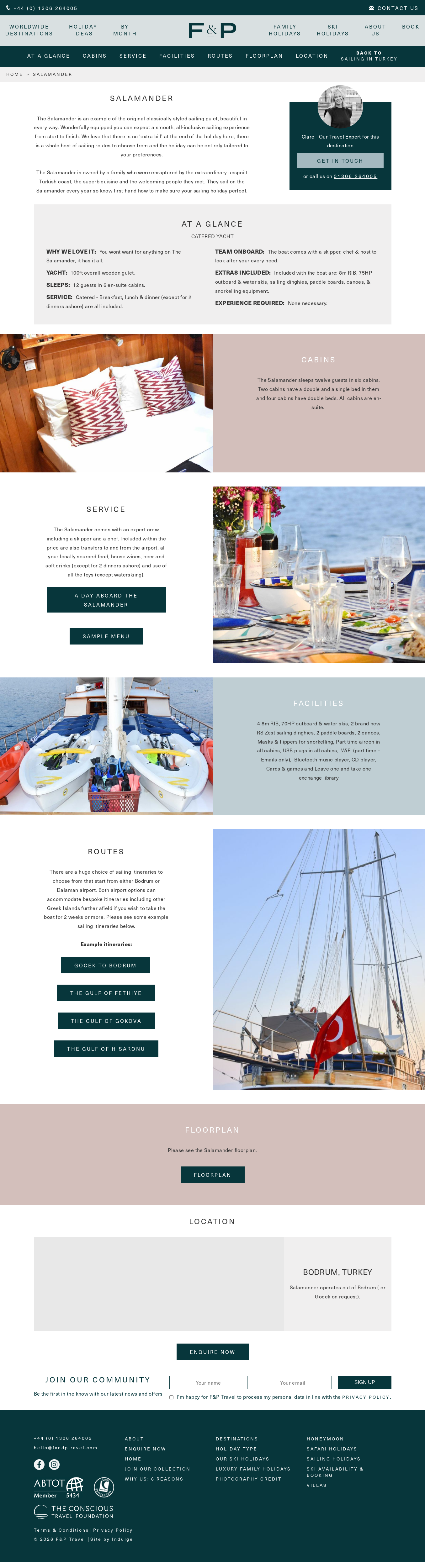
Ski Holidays (332, 30)
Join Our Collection (158, 1470)
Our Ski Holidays (243, 1460)
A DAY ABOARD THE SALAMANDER (106, 600)
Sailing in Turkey (369, 56)
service (133, 56)
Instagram (54, 1465)
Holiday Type (237, 1450)
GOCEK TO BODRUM (105, 966)
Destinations (237, 1440)
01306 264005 (355, 177)
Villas (317, 1486)
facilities (177, 56)
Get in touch (340, 162)
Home (133, 1460)
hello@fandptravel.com (66, 1449)
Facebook (39, 1465)
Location (312, 56)
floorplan (264, 56)
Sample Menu (106, 637)
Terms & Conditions (61, 1531)
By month (126, 30)
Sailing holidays (334, 1460)
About (134, 1440)
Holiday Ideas (84, 30)
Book (410, 26)
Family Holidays (284, 30)
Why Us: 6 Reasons (154, 1480)
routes (220, 56)
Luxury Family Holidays (253, 1470)
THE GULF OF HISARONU (106, 1049)
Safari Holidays (332, 1450)
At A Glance (48, 56)
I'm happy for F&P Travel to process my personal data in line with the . (280, 1397)
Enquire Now (213, 1352)
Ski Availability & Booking (335, 1473)
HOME (14, 75)
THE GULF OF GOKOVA (106, 1021)
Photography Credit (249, 1480)
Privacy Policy (366, 1398)
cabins (95, 56)
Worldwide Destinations (30, 30)
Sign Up (364, 1383)
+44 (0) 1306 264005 (63, 1439)
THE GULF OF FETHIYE (106, 994)
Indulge (122, 1540)
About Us (374, 30)
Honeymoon (325, 1440)
